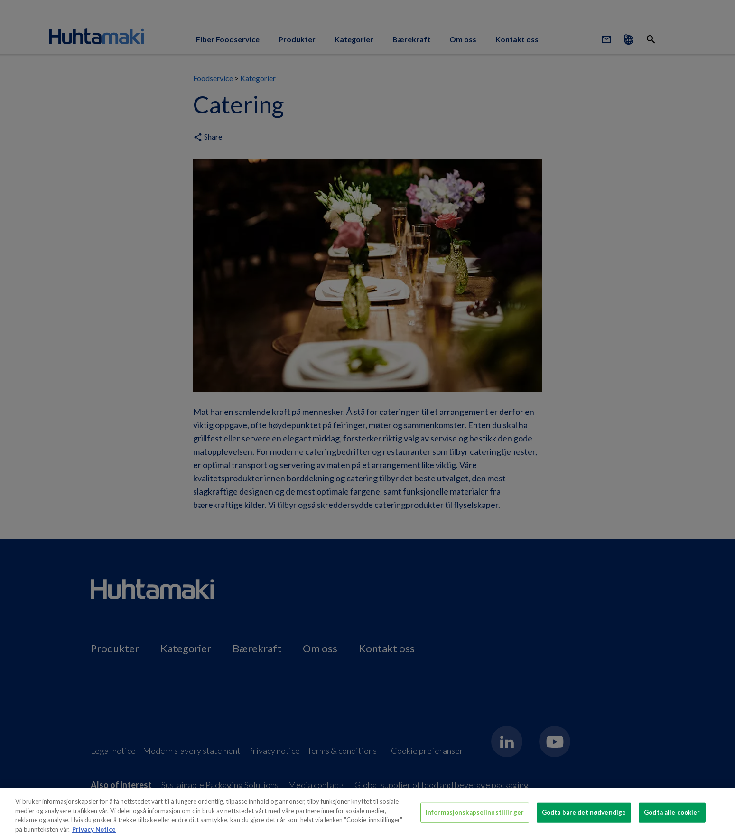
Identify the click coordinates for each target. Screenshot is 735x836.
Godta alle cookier (672, 815)
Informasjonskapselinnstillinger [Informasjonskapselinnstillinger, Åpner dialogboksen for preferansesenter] (475, 815)
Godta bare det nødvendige (584, 815)
